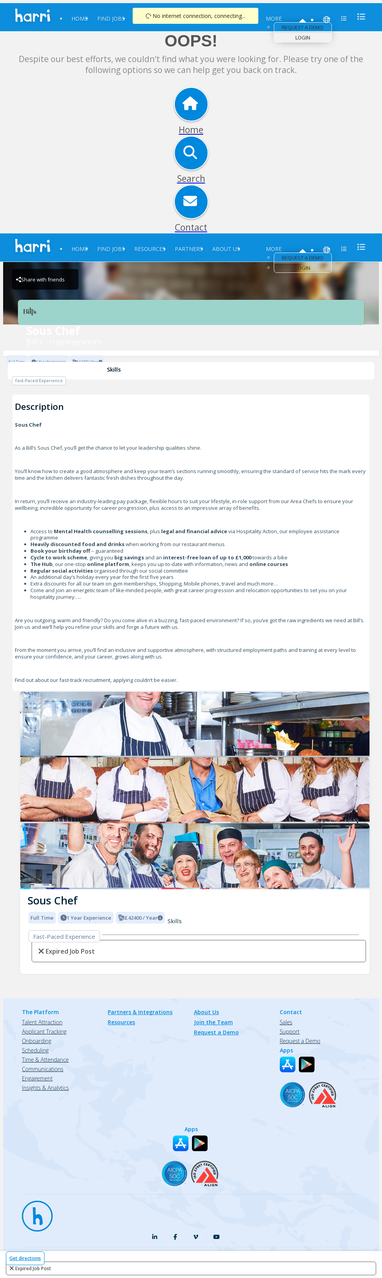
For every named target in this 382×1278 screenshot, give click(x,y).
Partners (189, 249)
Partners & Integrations (140, 1012)
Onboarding (36, 1041)
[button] (26, 788)
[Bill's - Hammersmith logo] (195, 725)
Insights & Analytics (45, 1087)
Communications (42, 1069)
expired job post (33, 1268)
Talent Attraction (42, 1022)
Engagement (37, 1078)
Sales (286, 1022)
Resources (149, 249)
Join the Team (213, 1022)
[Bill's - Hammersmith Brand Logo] (191, 312)
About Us (226, 249)
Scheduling (35, 1050)
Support (290, 1031)
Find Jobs (111, 18)
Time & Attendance (45, 1059)
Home (79, 18)
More (274, 18)
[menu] (359, 16)
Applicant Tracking (44, 1031)
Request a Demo (302, 27)
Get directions (25, 1258)
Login (302, 37)
